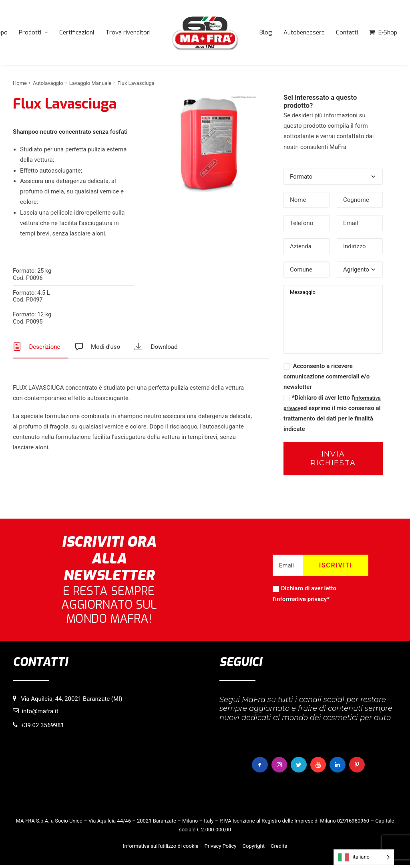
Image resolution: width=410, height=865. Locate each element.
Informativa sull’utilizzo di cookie (161, 846)
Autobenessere (304, 32)
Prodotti (33, 32)
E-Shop (387, 32)
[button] (208, 143)
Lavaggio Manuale (90, 83)
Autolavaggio (48, 83)
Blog (265, 32)
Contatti (347, 32)
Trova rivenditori (128, 32)
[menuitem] (33, 32)
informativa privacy (301, 599)
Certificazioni (76, 32)
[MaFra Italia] (205, 32)
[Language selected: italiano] (364, 857)
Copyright (253, 846)
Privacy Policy (220, 846)
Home (20, 83)
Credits (279, 846)
